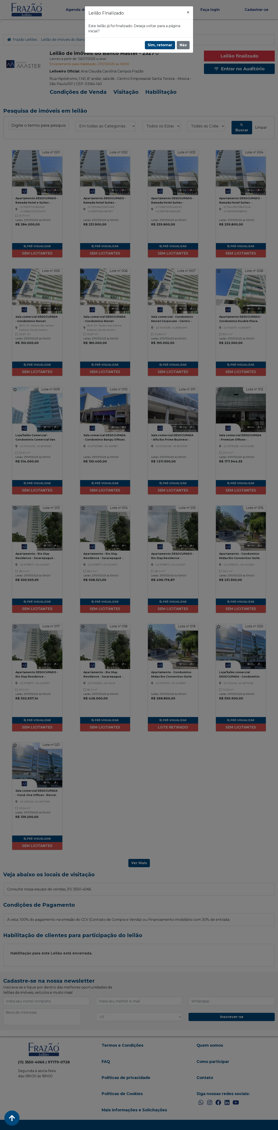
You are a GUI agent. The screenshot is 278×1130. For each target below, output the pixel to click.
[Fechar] (188, 12)
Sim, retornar (160, 45)
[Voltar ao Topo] (12, 1118)
